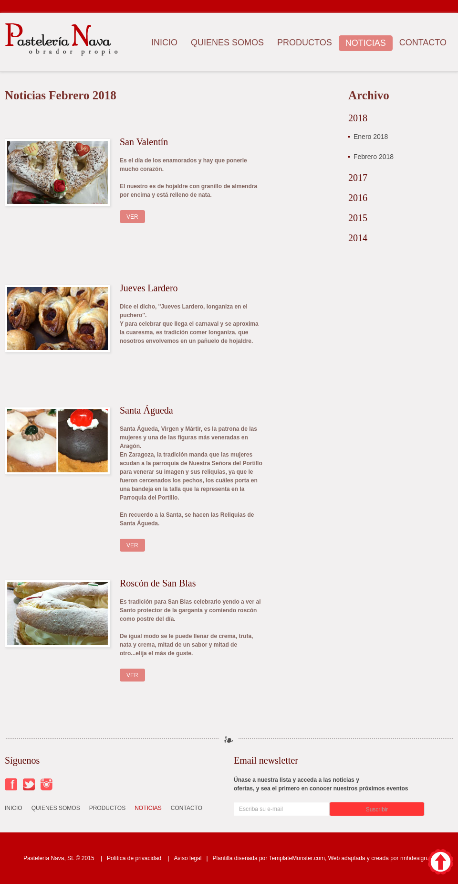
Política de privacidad (134, 858)
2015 (357, 218)
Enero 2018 (371, 136)
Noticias (365, 43)
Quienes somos (227, 42)
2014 (357, 238)
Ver (132, 216)
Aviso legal (188, 858)
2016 (357, 197)
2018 (357, 118)
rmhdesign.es (417, 858)
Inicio (164, 42)
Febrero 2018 (374, 156)
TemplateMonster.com (297, 858)
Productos (304, 42)
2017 (357, 177)
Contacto (423, 42)
